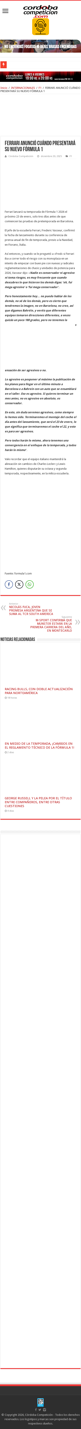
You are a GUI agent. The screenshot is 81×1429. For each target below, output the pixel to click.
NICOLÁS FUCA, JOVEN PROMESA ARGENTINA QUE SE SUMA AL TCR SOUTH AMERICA (31, 609)
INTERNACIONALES (23, 87)
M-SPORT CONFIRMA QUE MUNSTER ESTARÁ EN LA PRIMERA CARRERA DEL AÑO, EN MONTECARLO (50, 624)
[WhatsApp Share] (29, 584)
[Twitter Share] (19, 584)
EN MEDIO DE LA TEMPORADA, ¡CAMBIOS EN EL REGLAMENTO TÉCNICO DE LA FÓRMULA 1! (39, 745)
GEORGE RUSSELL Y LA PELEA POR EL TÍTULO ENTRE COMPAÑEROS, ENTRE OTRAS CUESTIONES (38, 802)
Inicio (3, 87)
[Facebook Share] (9, 584)
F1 (40, 87)
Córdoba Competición (20, 156)
